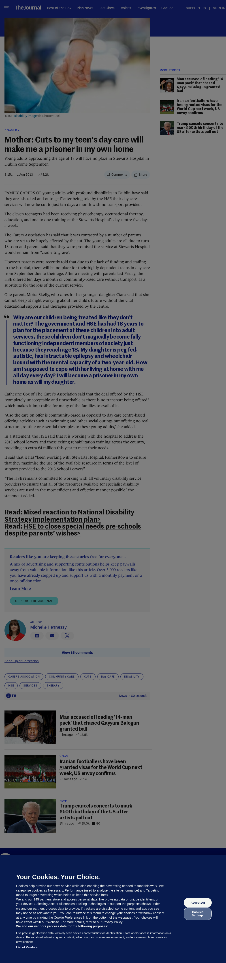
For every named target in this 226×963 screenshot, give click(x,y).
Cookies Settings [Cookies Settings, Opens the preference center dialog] (198, 913)
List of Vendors (27, 947)
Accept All (197, 902)
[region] (113, 909)
